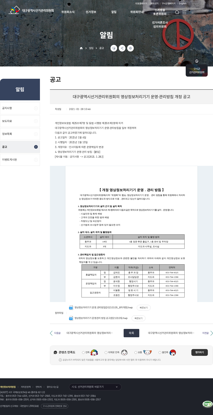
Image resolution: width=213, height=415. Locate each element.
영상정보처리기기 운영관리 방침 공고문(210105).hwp (98, 318)
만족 (88, 352)
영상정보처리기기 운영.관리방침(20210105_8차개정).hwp (101, 307)
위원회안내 (136, 12)
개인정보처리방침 (8, 387)
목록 (131, 333)
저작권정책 (26, 387)
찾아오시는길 (52, 387)
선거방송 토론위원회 (159, 12)
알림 (114, 12)
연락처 (38, 387)
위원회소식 (68, 12)
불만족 (165, 352)
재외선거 (154, 3)
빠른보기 (144, 307)
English (182, 3)
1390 (31, 406)
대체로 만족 (113, 352)
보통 (140, 352)
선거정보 (91, 12)
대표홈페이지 (141, 3)
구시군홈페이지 (169, 3)
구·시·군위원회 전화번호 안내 (54, 406)
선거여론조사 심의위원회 (160, 24)
